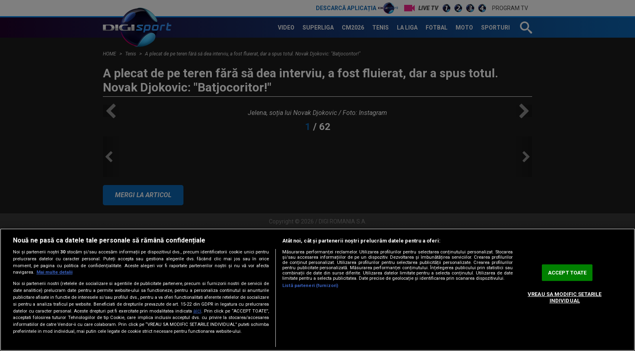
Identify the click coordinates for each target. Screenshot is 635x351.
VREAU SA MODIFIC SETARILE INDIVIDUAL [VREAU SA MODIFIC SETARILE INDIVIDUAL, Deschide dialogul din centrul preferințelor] (564, 297)
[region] (317, 289)
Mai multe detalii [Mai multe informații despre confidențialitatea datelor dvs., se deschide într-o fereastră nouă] (54, 272)
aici (197, 311)
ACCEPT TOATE (567, 273)
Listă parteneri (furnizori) (310, 285)
